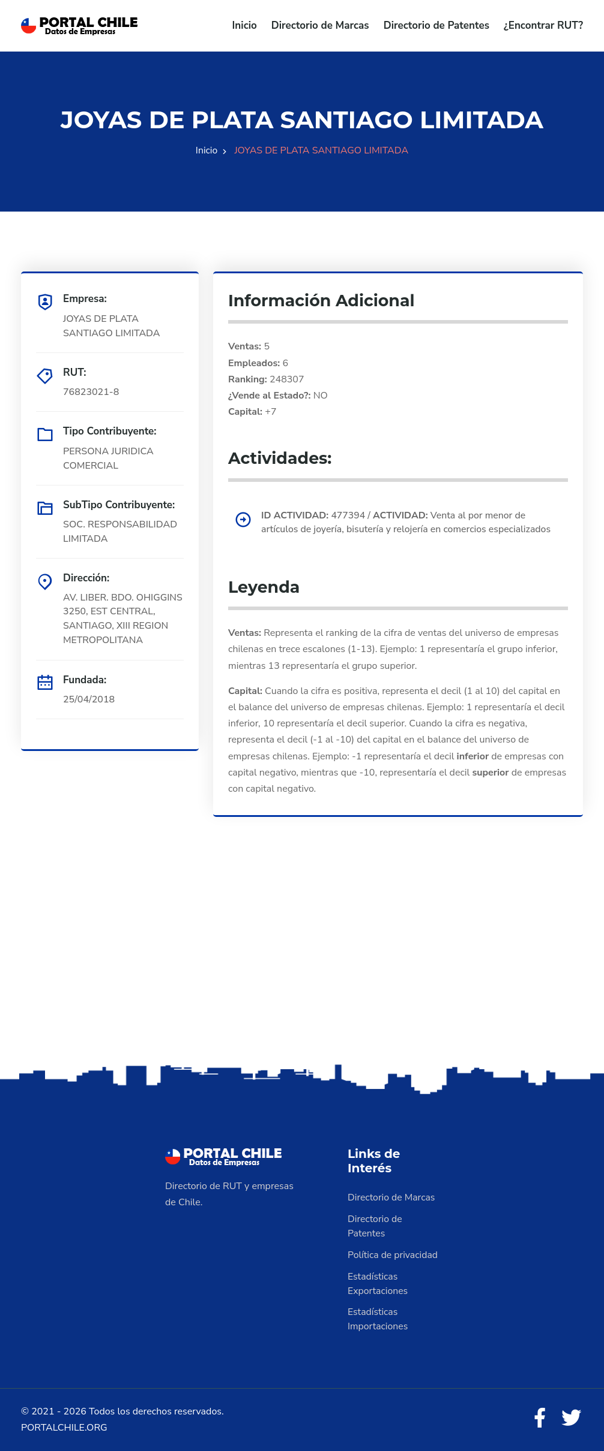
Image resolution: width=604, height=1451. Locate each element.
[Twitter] (571, 1419)
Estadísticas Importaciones (378, 1320)
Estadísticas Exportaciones (378, 1284)
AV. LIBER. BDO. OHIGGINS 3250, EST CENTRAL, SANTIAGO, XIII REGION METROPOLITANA (123, 619)
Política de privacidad (393, 1255)
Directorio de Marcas (320, 25)
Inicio (244, 25)
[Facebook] (539, 1419)
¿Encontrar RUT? (543, 25)
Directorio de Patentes (436, 25)
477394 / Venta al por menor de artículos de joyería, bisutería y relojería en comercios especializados (407, 522)
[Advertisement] (302, 967)
